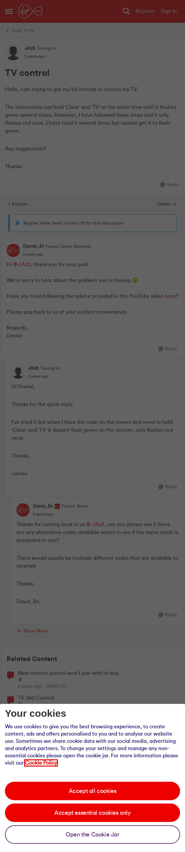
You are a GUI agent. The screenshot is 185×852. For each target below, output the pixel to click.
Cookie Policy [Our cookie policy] (41, 763)
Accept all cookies (93, 791)
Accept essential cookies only (92, 813)
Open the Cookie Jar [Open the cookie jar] (92, 834)
